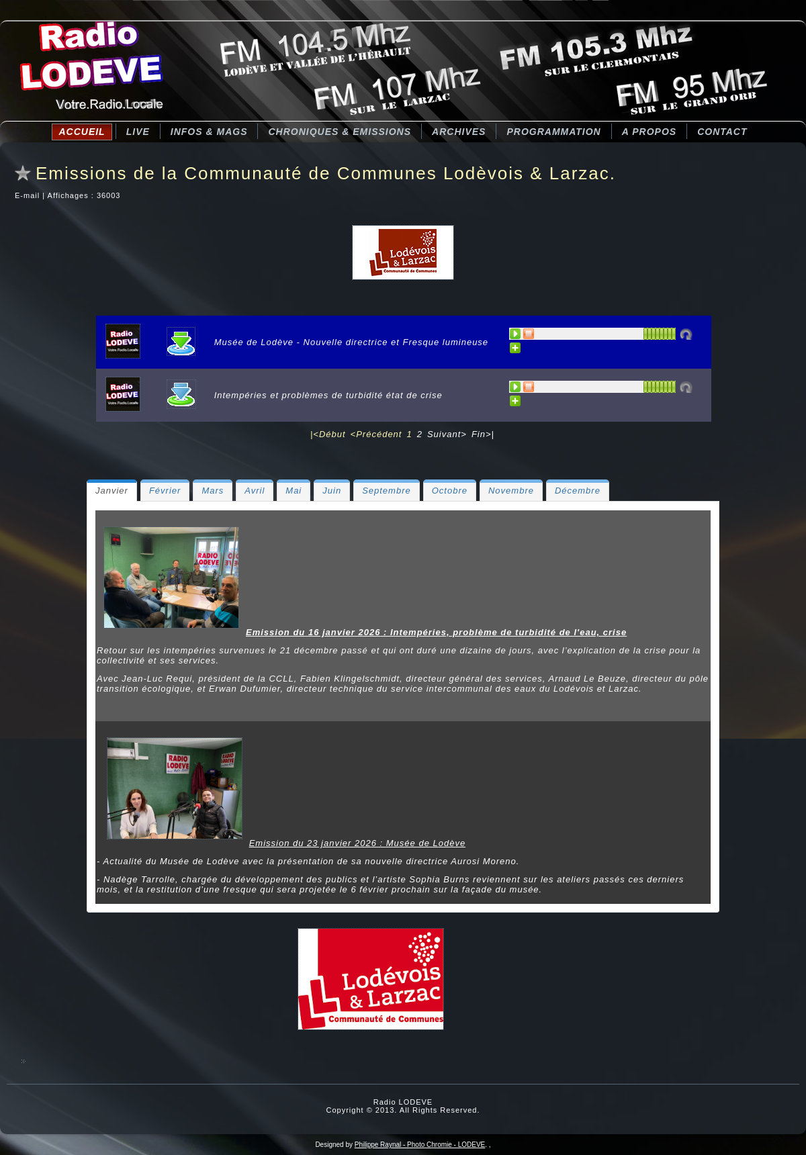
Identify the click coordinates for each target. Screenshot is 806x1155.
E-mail (28, 195)
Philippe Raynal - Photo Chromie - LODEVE (420, 1144)
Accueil (81, 131)
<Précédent (376, 434)
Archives (459, 131)
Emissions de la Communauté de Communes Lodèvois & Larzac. (326, 173)
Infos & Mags (209, 131)
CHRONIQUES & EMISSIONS (339, 131)
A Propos (649, 131)
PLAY (516, 334)
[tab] (112, 490)
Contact (722, 131)
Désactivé (685, 334)
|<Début (328, 434)
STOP (529, 334)
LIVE (138, 131)
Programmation (553, 131)
